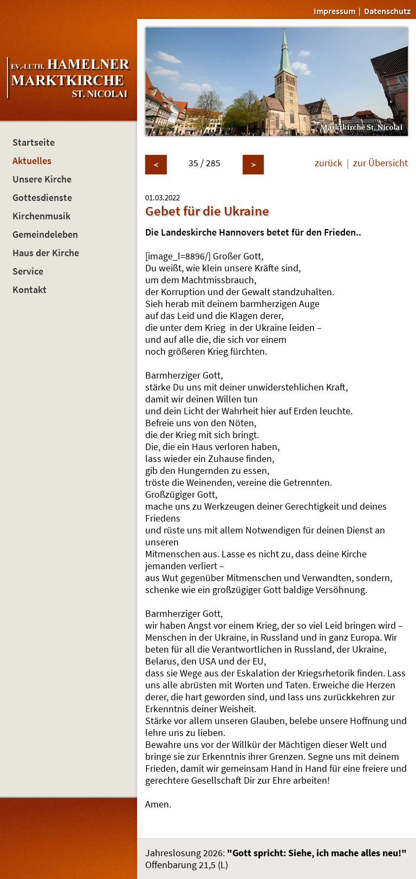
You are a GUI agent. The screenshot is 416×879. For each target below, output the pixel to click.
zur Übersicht (380, 163)
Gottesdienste (42, 198)
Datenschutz (387, 10)
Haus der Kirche (45, 253)
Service (27, 271)
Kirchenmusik (41, 216)
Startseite (33, 142)
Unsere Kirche (42, 179)
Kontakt (29, 290)
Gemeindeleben (45, 234)
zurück (328, 163)
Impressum (334, 10)
